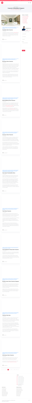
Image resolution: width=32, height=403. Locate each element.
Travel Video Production (6, 211)
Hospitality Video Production (7, 30)
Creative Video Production (10, 98)
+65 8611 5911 (19, 382)
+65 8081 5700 (19, 381)
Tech (10, 59)
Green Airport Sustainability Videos (8, 173)
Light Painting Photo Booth (5, 392)
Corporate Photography (18, 392)
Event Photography (4, 389)
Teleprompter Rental (4, 171)
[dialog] (31, 402)
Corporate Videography (4, 59)
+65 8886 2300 (19, 377)
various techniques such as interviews (10, 105)
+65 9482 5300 (19, 0)
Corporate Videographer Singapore (14, 27)
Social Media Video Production (19, 390)
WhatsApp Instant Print (4, 395)
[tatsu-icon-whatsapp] (29, 0)
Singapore (9, 59)
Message (23, 41)
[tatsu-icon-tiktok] (28, 400)
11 (16, 369)
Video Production (13, 59)
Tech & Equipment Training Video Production (10, 249)
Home (11, 9)
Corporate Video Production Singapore (6, 27)
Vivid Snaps (3, 60)
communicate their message (9, 106)
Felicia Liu (5, 115)
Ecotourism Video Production (7, 134)
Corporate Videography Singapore (15, 9)
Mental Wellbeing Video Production (8, 100)
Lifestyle (14, 98)
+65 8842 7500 (19, 378)
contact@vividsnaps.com (25, 0)
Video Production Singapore (5, 28)
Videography (15, 28)
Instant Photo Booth (4, 391)
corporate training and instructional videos (12, 362)
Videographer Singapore (11, 28)
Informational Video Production (8, 355)
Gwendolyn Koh (6, 365)
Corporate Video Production (19, 389)
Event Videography (4, 390)
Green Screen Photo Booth (5, 394)
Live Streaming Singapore (25, 18)
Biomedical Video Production (7, 61)
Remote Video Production (25, 17)
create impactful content (12, 109)
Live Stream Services (4, 388)
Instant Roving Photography (5, 393)
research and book (15, 32)
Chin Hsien (5, 295)
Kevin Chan (6, 39)
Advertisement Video (18, 393)
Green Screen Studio (18, 394)
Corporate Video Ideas (6, 315)
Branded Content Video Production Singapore (10, 281)
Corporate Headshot (25, 19)
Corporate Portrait (18, 395)
